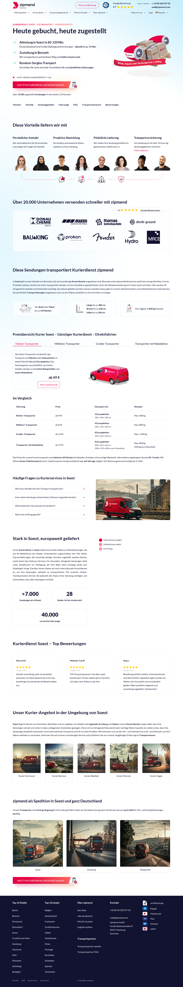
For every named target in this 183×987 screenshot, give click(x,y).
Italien (48, 932)
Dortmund (17, 921)
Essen (15, 932)
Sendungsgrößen (46, 104)
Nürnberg (16, 966)
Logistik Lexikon (84, 927)
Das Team (81, 910)
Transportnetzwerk (91, 104)
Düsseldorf (17, 927)
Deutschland (51, 916)
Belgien (48, 910)
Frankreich (50, 921)
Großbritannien (52, 927)
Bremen (16, 916)
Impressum (44, 980)
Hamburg (16, 944)
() (160, 3)
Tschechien (50, 971)
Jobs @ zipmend (84, 916)
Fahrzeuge (64, 104)
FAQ (75, 104)
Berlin (15, 910)
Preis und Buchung (87, 5)
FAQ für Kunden (85, 921)
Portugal (49, 949)
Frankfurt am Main (21, 938)
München (16, 960)
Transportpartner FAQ (87, 952)
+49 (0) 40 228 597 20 (120, 910)
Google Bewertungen (150, 210)
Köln (14, 955)
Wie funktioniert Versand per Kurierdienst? (50, 506)
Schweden (49, 960)
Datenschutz (33, 980)
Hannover (17, 949)
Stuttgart (16, 971)
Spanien (48, 966)
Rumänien (49, 955)
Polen (47, 944)
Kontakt (15, 980)
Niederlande (50, 938)
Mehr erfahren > (141, 150)
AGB (23, 980)
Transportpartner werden (89, 946)
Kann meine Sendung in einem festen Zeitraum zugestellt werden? (50, 497)
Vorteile (30, 104)
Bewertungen (112, 104)
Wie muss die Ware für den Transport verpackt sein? (50, 488)
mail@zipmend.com (161, 7)
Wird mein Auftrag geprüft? (50, 514)
